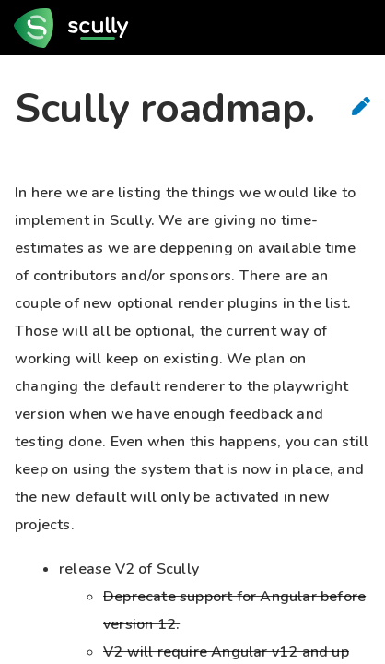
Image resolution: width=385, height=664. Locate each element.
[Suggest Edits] (361, 106)
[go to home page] (76, 27)
